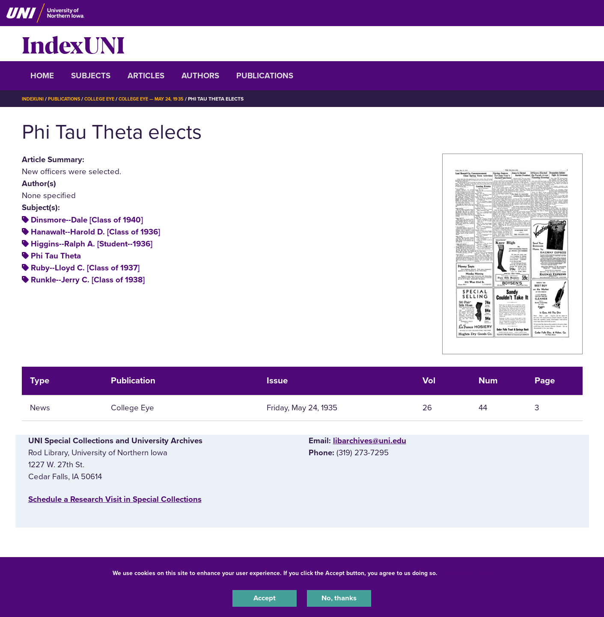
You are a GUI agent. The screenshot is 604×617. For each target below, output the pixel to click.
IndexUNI (73, 43)
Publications (264, 75)
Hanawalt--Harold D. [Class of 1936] (95, 232)
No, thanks (339, 597)
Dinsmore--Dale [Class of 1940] (87, 220)
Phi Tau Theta (56, 256)
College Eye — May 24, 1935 (164, 99)
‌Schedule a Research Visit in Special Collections (115, 499)
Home (42, 75)
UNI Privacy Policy (466, 571)
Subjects (90, 75)
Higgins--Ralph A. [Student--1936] (91, 244)
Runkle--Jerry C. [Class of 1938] (88, 280)
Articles (146, 75)
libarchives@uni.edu (369, 440)
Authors (200, 75)
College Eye (106, 99)
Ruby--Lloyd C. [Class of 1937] (85, 268)
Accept (264, 597)
